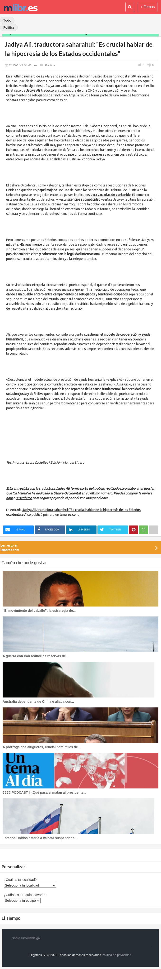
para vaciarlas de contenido (111, 195)
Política (8, 27)
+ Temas (147, 7)
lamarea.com (69, 514)
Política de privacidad (116, 955)
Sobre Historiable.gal (26, 938)
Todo (7, 20)
